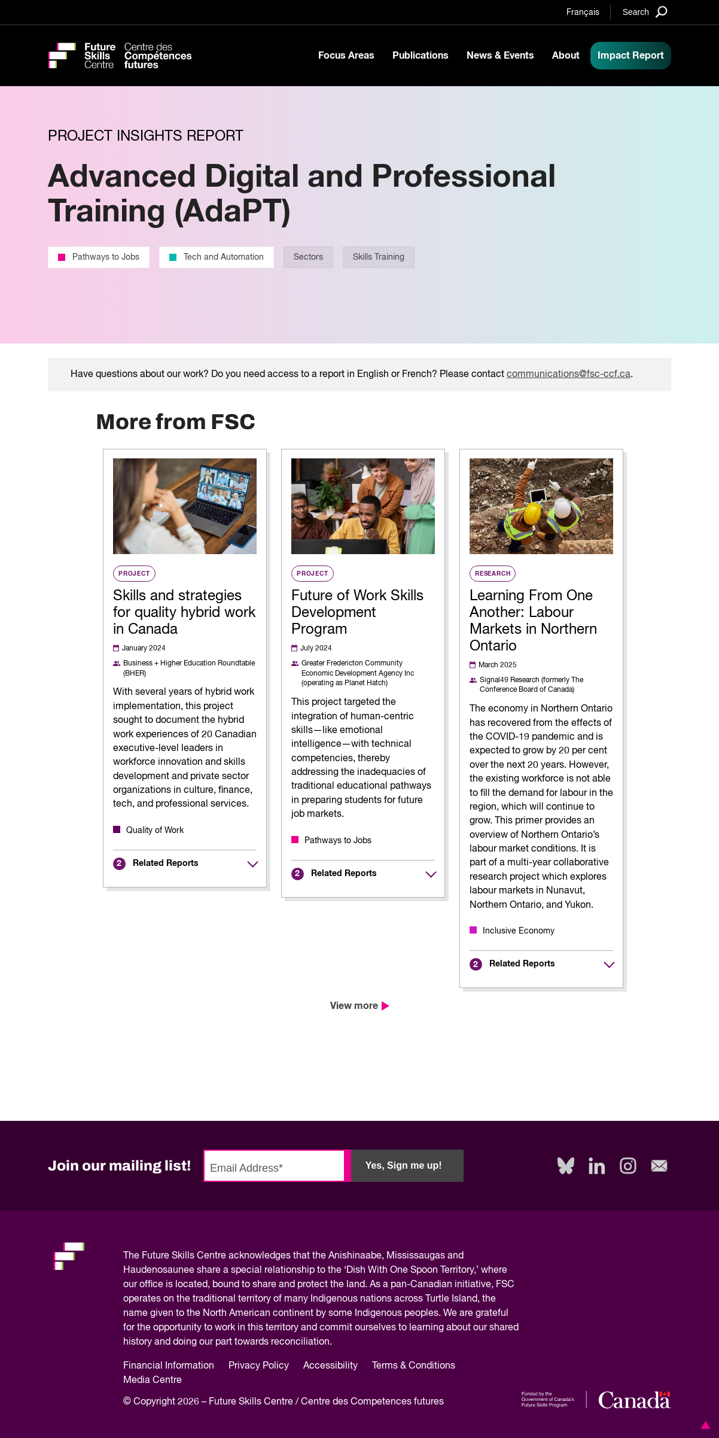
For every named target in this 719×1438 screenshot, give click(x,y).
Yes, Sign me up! (403, 1165)
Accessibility (330, 1366)
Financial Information (168, 1366)
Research (492, 573)
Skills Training (378, 257)
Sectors (308, 257)
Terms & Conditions (413, 1366)
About (566, 55)
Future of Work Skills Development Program (357, 613)
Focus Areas (346, 55)
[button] (703, 1425)
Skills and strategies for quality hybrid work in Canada (184, 613)
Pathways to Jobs (98, 257)
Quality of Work (155, 830)
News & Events (500, 55)
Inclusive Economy (519, 931)
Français (582, 12)
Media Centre (152, 1380)
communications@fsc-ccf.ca (568, 374)
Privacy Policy (259, 1366)
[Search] (645, 12)
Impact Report (631, 55)
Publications (420, 55)
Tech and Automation (216, 257)
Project (134, 573)
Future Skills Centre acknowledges (216, 1256)
